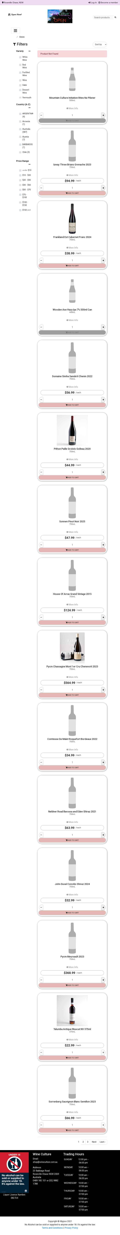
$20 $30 (26, 180)
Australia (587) (26, 130)
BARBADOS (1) (27, 146)
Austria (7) (25, 138)
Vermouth (26, 97)
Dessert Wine (25, 91)
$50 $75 (26, 190)
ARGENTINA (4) (27, 115)
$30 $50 (26, 185)
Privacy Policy (71, 1228)
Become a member (108, 2)
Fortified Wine (26, 74)
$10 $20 (26, 175)
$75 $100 (24, 196)
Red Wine (24, 66)
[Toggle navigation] (15, 30)
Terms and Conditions (52, 1228)
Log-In (92, 2)
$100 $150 (25, 203)
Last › (102, 1142)
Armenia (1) (26, 123)
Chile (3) (26, 152)
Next (94, 1142)
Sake (24, 85)
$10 (26, 170)
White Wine (24, 58)
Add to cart (72, 121)
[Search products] (103, 17)
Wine (24, 80)
